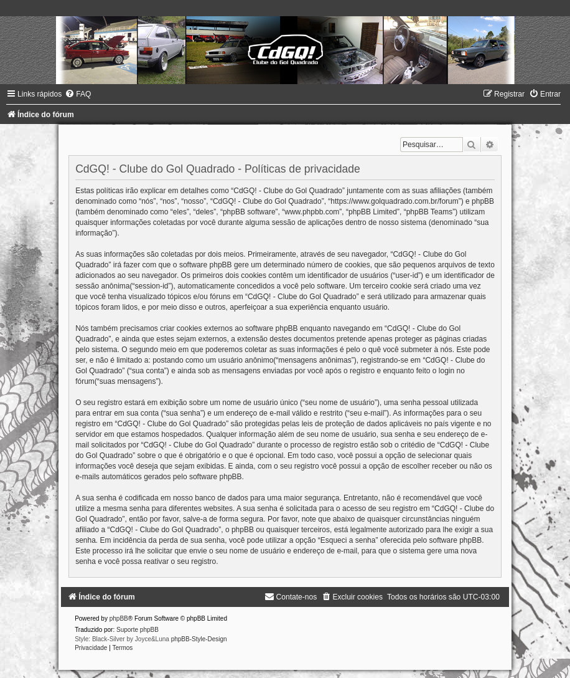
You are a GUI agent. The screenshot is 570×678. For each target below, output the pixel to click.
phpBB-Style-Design (199, 639)
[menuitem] (78, 94)
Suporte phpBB (137, 629)
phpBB (119, 618)
